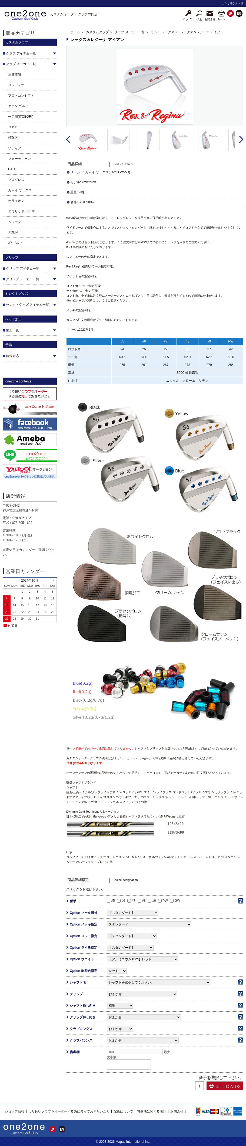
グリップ (76, 994)
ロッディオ (16, 85)
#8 (143, 901)
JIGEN (13, 232)
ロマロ (13, 127)
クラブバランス (81, 1040)
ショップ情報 (14, 1111)
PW (165, 901)
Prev (68, 139)
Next (241, 139)
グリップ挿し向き (83, 1017)
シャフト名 (78, 982)
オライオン (16, 201)
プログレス (16, 180)
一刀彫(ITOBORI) (20, 116)
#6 (123, 901)
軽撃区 (13, 138)
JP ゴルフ (15, 243)
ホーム (75, 32)
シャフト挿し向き (83, 1006)
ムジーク (14, 222)
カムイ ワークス (20, 190)
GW (177, 901)
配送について (123, 1111)
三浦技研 (14, 74)
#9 (154, 901)
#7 (133, 901)
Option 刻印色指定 (83, 971)
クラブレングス (81, 1029)
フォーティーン (19, 159)
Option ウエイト (82, 959)
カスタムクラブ (97, 32)
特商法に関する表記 (151, 1111)
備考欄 (74, 1052)
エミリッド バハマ (21, 211)
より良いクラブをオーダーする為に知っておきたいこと (68, 1111)
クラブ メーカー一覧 (130, 32)
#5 (113, 901)
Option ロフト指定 (83, 936)
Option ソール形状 (83, 913)
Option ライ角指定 (83, 948)
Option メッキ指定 (83, 924)
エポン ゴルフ (18, 106)
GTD (11, 169)
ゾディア (14, 148)
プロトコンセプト (21, 95)
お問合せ (176, 1111)
